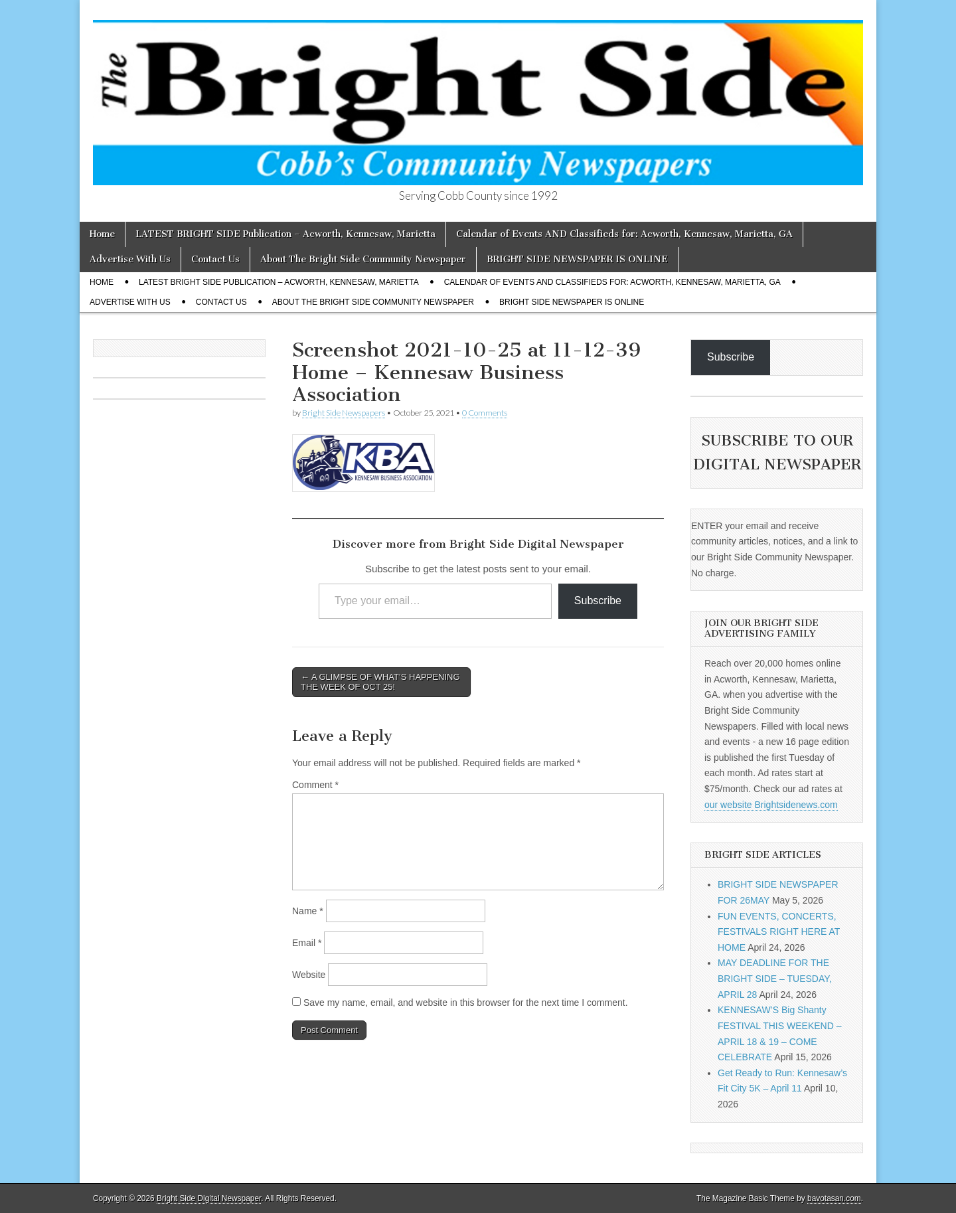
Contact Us (215, 259)
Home (102, 234)
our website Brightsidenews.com (771, 804)
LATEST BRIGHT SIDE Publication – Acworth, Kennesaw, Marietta (285, 234)
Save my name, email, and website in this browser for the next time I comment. (465, 1002)
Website (308, 974)
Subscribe (597, 600)
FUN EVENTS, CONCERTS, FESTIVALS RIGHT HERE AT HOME (779, 932)
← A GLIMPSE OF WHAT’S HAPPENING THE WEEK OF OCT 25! (380, 682)
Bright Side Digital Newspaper (209, 1198)
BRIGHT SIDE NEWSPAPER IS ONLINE (577, 259)
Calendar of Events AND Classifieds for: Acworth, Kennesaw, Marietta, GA (624, 234)
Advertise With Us (130, 259)
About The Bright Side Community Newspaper (363, 259)
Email (306, 942)
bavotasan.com (834, 1198)
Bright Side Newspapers (343, 413)
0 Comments (484, 413)
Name (307, 911)
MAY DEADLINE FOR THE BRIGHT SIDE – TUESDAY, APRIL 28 (775, 978)
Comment (315, 784)
